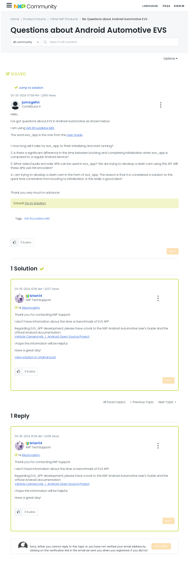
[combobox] (110, 42)
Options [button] (169, 58)
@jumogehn (31, 308)
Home (15, 19)
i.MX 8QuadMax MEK (40, 128)
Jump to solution (31, 88)
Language (150, 6)
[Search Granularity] (26, 42)
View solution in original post (35, 357)
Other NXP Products (64, 19)
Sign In (179, 6)
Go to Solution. (35, 203)
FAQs (166, 6)
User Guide (74, 135)
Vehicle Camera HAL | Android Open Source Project (52, 336)
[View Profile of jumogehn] (31, 102)
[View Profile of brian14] (36, 295)
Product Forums (34, 19)
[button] (160, 105)
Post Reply (161, 546)
